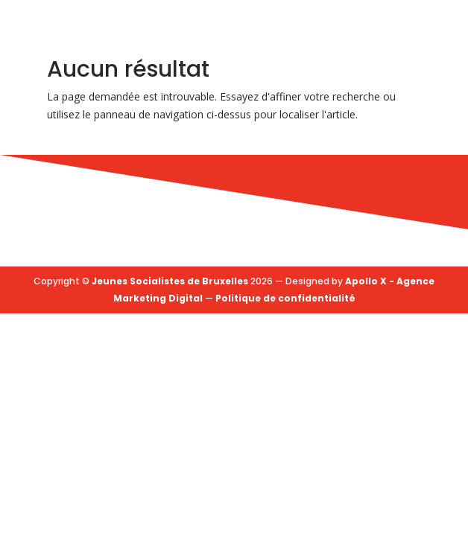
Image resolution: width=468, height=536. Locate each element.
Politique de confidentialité (285, 298)
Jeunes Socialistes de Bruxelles (170, 281)
